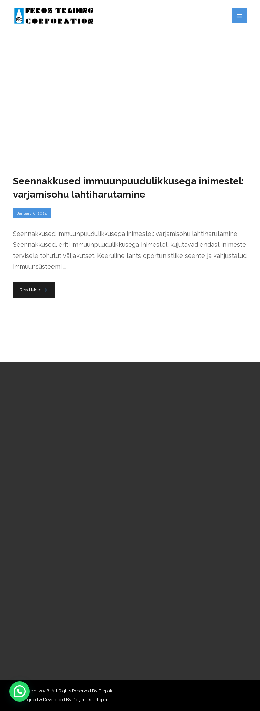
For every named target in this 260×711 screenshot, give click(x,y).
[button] (19, 691)
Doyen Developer (90, 699)
